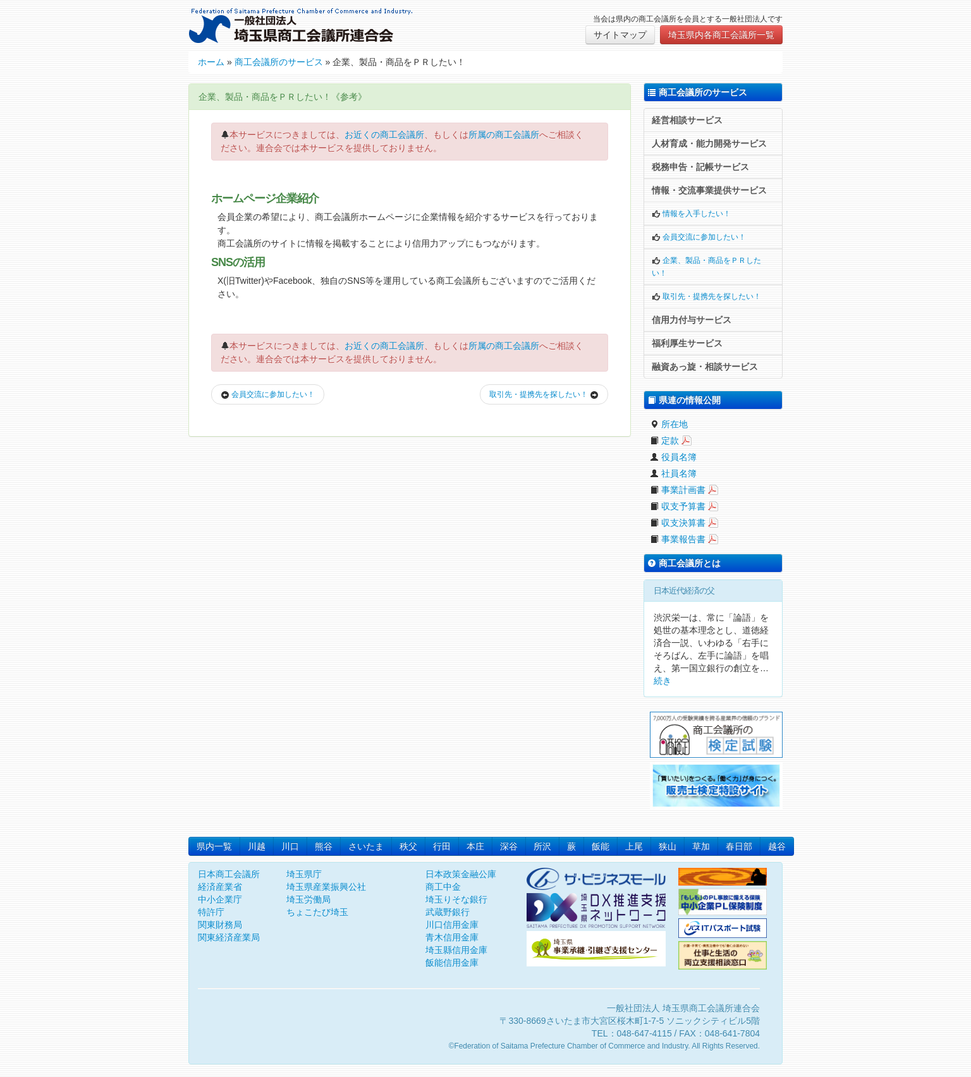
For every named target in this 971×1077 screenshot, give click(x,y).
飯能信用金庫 (452, 963)
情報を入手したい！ (691, 214)
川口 (290, 846)
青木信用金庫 (452, 937)
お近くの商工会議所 (384, 135)
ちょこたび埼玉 (317, 912)
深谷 (509, 846)
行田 (442, 846)
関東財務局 (220, 925)
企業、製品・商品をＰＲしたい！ (706, 266)
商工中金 (443, 887)
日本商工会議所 (229, 874)
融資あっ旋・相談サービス (705, 367)
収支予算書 (677, 506)
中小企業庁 (220, 899)
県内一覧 (214, 846)
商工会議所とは (684, 563)
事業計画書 (677, 490)
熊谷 (324, 846)
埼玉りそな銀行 (456, 899)
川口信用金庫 (452, 925)
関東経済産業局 (229, 937)
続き (662, 681)
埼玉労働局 (308, 899)
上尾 (634, 846)
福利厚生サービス (687, 343)
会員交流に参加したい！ (268, 394)
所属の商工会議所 (503, 135)
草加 (701, 846)
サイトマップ (620, 35)
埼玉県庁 (304, 874)
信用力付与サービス (691, 320)
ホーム (211, 62)
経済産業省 (220, 887)
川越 (257, 846)
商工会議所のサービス (279, 62)
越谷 (777, 846)
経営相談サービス (687, 120)
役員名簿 (673, 457)
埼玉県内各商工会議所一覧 (721, 35)
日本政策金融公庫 (460, 874)
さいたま (366, 846)
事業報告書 (677, 539)
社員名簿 (673, 473)
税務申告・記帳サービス (700, 167)
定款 (664, 440)
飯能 (600, 846)
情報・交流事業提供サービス (709, 190)
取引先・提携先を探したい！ (544, 394)
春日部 (739, 846)
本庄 (475, 846)
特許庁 (211, 912)
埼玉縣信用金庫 (456, 950)
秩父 (408, 846)
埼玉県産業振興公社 (326, 887)
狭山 (667, 846)
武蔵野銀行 (447, 912)
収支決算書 (677, 523)
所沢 (542, 846)
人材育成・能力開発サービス (709, 143)
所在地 (669, 424)
